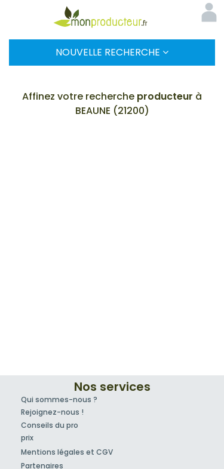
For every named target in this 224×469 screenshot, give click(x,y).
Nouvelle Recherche (112, 52)
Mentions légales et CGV (67, 452)
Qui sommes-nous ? (59, 399)
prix (27, 438)
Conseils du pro (49, 425)
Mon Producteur (112, 16)
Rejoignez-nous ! (52, 412)
